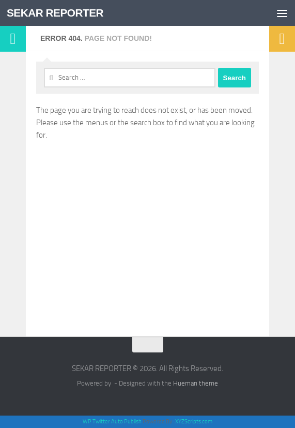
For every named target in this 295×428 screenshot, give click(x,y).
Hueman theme (195, 383)
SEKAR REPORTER (56, 13)
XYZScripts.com (193, 421)
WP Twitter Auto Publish (112, 421)
